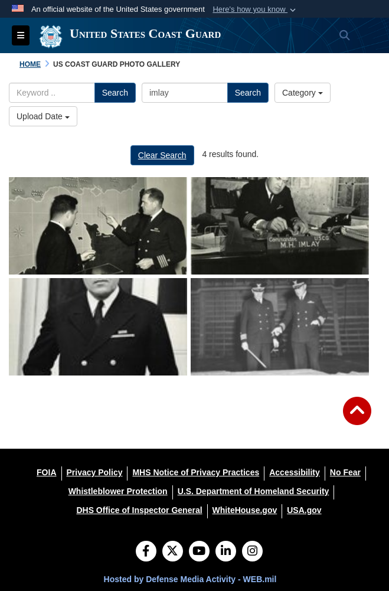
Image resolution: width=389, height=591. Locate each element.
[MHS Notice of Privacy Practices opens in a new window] (195, 472)
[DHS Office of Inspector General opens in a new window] (139, 510)
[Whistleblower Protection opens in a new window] (118, 491)
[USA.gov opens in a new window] (304, 510)
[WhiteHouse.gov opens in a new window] (245, 510)
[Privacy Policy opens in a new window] (95, 472)
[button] (255, 9)
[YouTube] (199, 552)
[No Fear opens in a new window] (345, 472)
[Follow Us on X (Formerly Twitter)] (172, 552)
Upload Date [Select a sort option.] (43, 116)
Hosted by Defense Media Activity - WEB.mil (190, 579)
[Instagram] (252, 552)
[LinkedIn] (225, 552)
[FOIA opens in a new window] (46, 472)
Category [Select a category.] (302, 92)
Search (115, 92)
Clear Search (162, 155)
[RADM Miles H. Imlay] (98, 226)
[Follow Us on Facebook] (146, 552)
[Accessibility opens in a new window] (294, 472)
